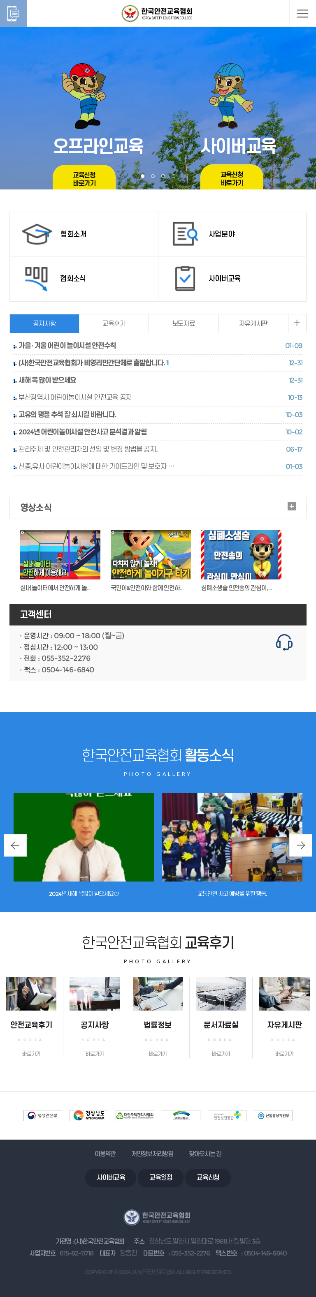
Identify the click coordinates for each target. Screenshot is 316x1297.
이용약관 (105, 1154)
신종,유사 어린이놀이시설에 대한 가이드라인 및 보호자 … (96, 466)
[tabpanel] (158, 94)
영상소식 (36, 508)
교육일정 (160, 1178)
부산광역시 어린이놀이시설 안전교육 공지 (75, 397)
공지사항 (44, 324)
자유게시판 (253, 324)
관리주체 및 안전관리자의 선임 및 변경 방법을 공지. (88, 449)
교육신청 (208, 1178)
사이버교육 (111, 1178)
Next (300, 845)
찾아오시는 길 (205, 1154)
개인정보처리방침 (152, 1154)
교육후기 (113, 324)
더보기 (292, 506)
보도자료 (183, 324)
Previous (15, 845)
